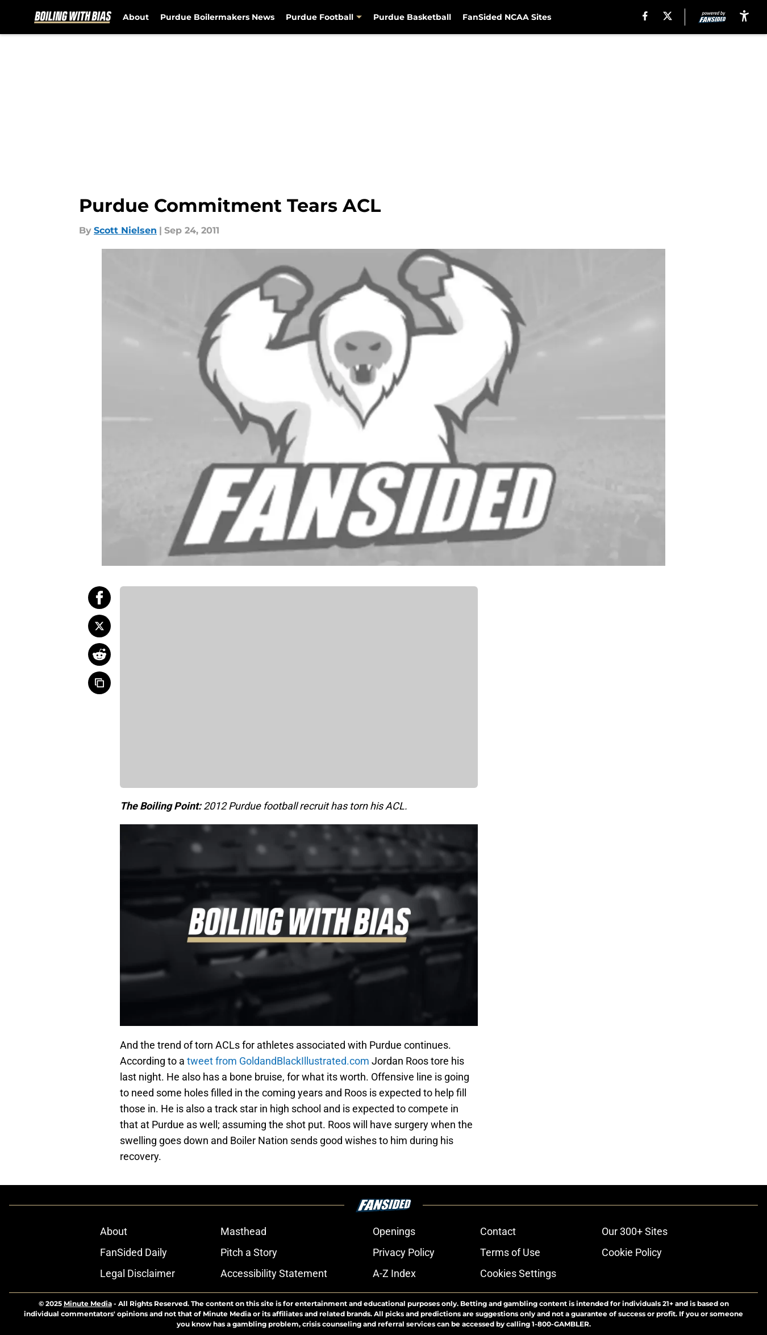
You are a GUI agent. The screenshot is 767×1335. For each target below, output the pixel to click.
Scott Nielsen (125, 230)
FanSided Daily (133, 1252)
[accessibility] (744, 16)
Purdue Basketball (412, 17)
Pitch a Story (248, 1252)
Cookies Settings (518, 1273)
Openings (394, 1231)
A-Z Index (394, 1273)
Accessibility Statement (273, 1273)
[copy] (99, 682)
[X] (667, 15)
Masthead (243, 1231)
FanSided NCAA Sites (506, 17)
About (136, 17)
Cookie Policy (632, 1252)
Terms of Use (510, 1252)
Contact (498, 1231)
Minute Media (88, 1303)
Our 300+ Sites (635, 1231)
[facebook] (645, 15)
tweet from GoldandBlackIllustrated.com (278, 1061)
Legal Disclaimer (137, 1273)
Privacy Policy (404, 1252)
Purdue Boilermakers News (217, 17)
